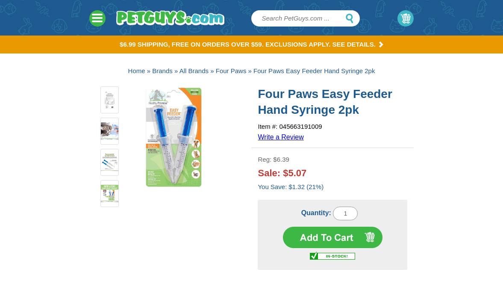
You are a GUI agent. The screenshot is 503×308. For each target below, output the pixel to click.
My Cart (405, 18)
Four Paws (231, 70)
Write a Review (280, 137)
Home (136, 70)
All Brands (194, 70)
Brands (162, 70)
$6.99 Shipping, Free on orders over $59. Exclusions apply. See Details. (251, 44)
